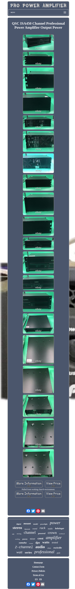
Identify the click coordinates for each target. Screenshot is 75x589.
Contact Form (38, 567)
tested (55, 542)
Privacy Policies (38, 571)
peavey (24, 539)
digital (18, 524)
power (55, 522)
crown (52, 533)
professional (44, 552)
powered (41, 533)
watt (19, 552)
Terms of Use (38, 575)
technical (62, 534)
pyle (58, 553)
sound (34, 529)
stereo (17, 528)
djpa (38, 542)
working (17, 539)
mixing (19, 534)
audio (40, 547)
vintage (31, 543)
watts (45, 542)
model (35, 524)
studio (50, 529)
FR (40, 579)
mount (27, 523)
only (13, 534)
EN (36, 579)
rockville (57, 547)
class (49, 548)
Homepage (38, 562)
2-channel (24, 547)
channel (30, 532)
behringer (59, 528)
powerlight (43, 524)
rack (42, 528)
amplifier (54, 537)
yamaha (23, 542)
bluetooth (27, 529)
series (28, 552)
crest (40, 538)
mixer (32, 539)
